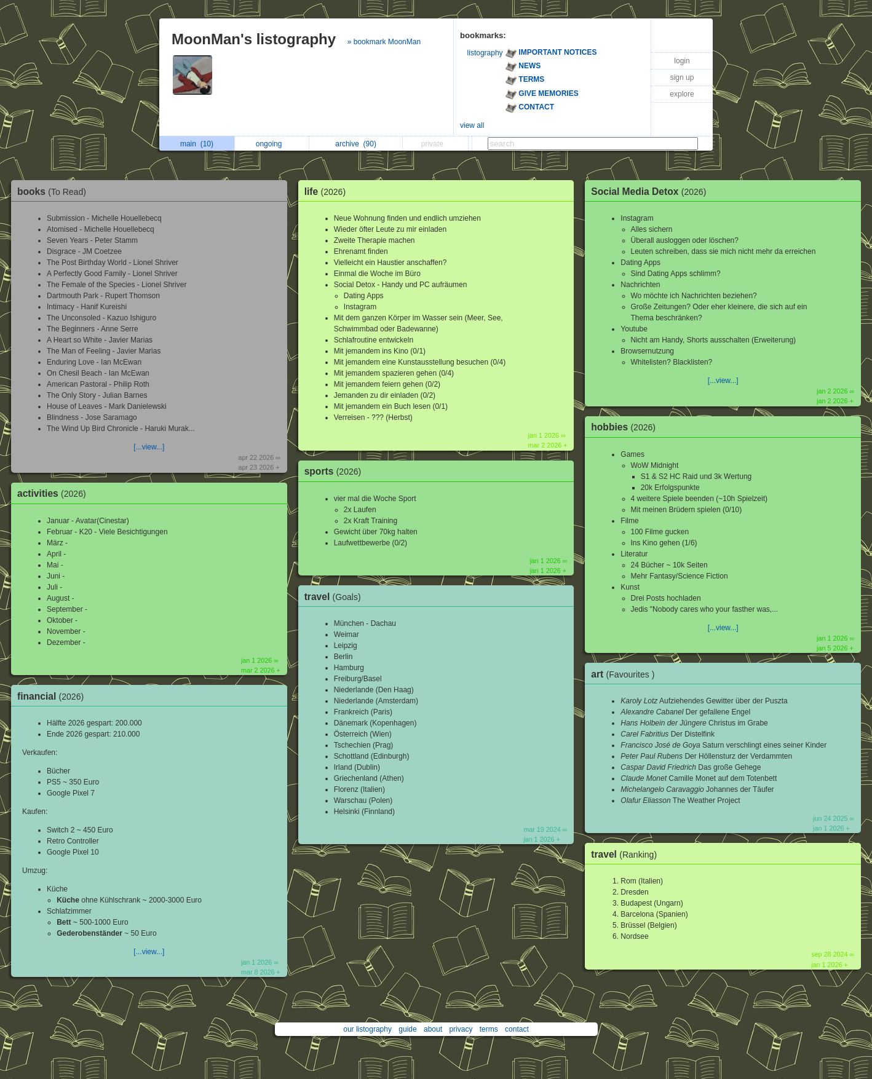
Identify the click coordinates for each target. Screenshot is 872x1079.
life (328, 191)
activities (54, 493)
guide (407, 1029)
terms (489, 1029)
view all (472, 125)
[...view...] (148, 447)
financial (53, 696)
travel (335, 596)
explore (682, 94)
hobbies (626, 427)
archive (355, 144)
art (625, 674)
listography (485, 53)
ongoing (272, 144)
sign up (682, 77)
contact (517, 1029)
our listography (367, 1029)
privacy (460, 1029)
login (681, 61)
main (196, 144)
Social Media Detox (651, 191)
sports (336, 471)
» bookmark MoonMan (384, 42)
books (54, 191)
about (433, 1029)
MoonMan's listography (254, 39)
